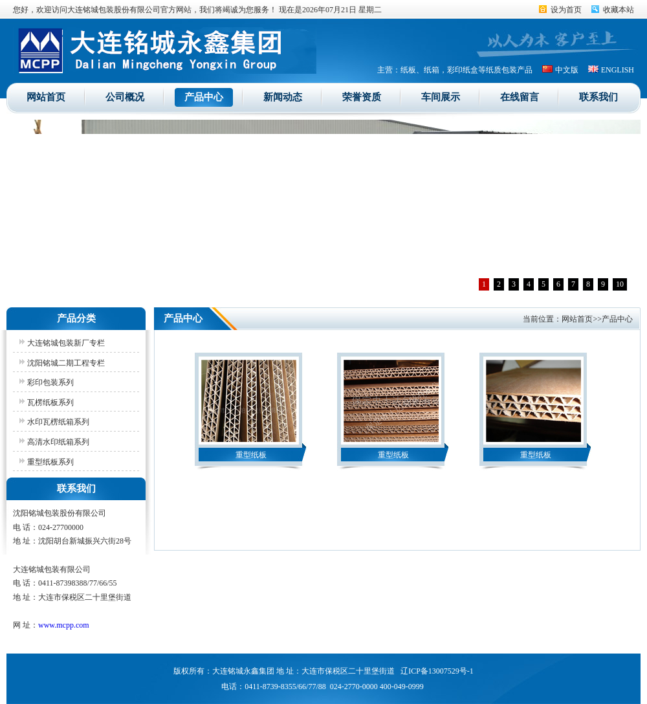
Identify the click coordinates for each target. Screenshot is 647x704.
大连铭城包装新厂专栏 (66, 342)
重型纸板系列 (50, 462)
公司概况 (124, 97)
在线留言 (519, 97)
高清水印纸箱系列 (58, 441)
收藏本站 (618, 9)
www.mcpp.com (63, 625)
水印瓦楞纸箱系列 (58, 421)
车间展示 (440, 97)
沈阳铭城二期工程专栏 (66, 363)
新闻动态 (282, 97)
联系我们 (598, 97)
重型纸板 (251, 454)
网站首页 (46, 97)
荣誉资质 (361, 97)
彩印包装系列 (50, 382)
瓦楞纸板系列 (50, 402)
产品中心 (203, 97)
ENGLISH (617, 69)
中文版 (566, 69)
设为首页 (566, 9)
